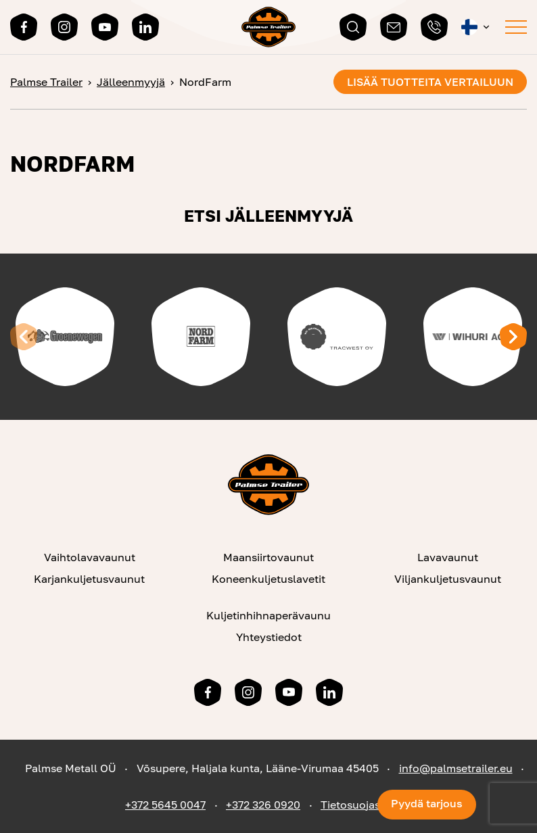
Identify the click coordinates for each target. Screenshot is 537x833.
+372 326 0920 (263, 804)
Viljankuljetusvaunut (447, 579)
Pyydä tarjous (427, 803)
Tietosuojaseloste (366, 804)
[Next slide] (513, 336)
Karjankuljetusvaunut (89, 579)
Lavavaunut (447, 557)
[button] (476, 27)
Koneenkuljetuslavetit (268, 579)
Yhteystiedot (269, 637)
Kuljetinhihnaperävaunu (268, 615)
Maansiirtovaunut (268, 557)
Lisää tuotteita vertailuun (430, 82)
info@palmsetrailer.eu (456, 768)
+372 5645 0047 (165, 804)
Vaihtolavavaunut (89, 557)
